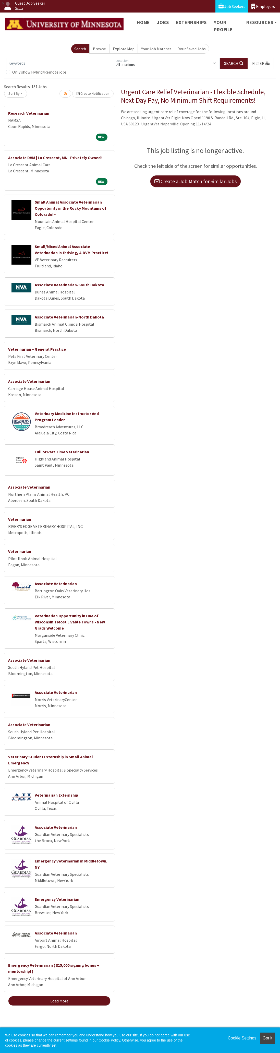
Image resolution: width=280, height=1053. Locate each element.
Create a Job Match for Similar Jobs (195, 181)
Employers (263, 6)
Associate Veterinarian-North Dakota (69, 317)
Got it (267, 1038)
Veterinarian (19, 519)
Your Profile (223, 25)
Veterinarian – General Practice (37, 349)
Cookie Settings (242, 1038)
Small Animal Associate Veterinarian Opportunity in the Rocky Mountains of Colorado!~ (70, 208)
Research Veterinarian (28, 113)
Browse (99, 48)
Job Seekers (231, 6)
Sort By (14, 93)
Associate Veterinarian (29, 381)
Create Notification (93, 93)
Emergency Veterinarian (57, 899)
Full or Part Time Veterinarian (62, 451)
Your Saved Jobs (192, 48)
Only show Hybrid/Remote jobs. (39, 72)
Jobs (163, 22)
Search (80, 48)
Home (143, 22)
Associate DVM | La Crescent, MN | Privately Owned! (55, 157)
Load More (59, 1000)
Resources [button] (259, 22)
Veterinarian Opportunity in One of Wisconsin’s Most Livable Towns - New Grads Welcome (70, 622)
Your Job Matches (156, 48)
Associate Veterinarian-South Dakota (69, 284)
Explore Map (124, 48)
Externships (191, 22)
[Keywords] (59, 63)
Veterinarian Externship (56, 795)
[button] (261, 63)
